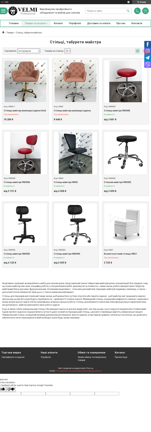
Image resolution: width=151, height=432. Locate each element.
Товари (10, 32)
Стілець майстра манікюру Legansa (72, 110)
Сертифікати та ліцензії (13, 357)
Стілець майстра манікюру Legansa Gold (25, 110)
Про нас (120, 23)
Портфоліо (75, 23)
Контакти (136, 23)
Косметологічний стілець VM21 (120, 254)
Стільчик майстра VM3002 (117, 182)
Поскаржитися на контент (67, 371)
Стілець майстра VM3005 (117, 110)
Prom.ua (89, 368)
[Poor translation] (11, 389)
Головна (14, 23)
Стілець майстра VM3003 (17, 254)
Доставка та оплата (98, 23)
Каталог (58, 23)
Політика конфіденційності (90, 371)
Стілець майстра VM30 (66, 182)
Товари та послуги (35, 23)
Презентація (121, 357)
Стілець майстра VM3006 (17, 182)
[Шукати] (128, 11)
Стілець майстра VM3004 (67, 254)
